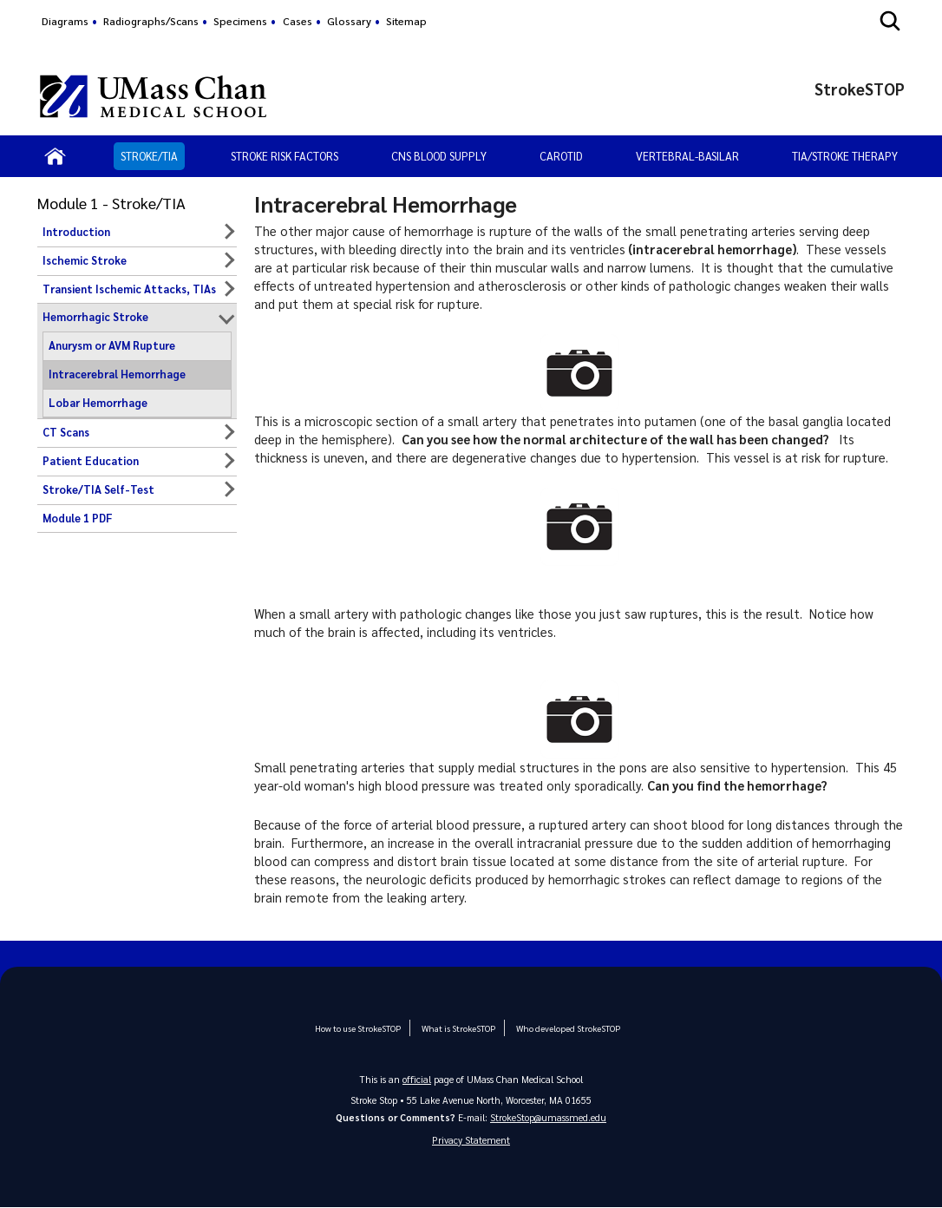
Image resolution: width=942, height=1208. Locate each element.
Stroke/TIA (149, 155)
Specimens (240, 21)
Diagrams (65, 21)
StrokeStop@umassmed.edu (548, 1117)
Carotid (561, 155)
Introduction (76, 232)
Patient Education (91, 461)
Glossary (349, 21)
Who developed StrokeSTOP (566, 1028)
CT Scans (66, 432)
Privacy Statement (471, 1139)
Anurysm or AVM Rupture (112, 345)
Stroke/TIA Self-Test (98, 489)
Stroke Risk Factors (284, 155)
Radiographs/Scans (151, 21)
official (417, 1079)
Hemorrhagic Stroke (95, 317)
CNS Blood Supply (439, 155)
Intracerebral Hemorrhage (117, 374)
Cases (297, 21)
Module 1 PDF (78, 518)
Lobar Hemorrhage (98, 403)
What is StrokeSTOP (458, 1028)
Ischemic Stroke (85, 260)
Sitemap (406, 21)
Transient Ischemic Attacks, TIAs (129, 289)
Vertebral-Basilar (687, 155)
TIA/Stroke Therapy (845, 155)
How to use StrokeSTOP (358, 1028)
